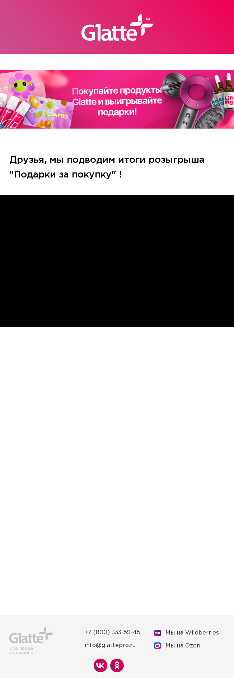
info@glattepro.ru (110, 645)
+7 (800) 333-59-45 (112, 632)
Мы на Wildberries (192, 633)
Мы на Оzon (182, 646)
